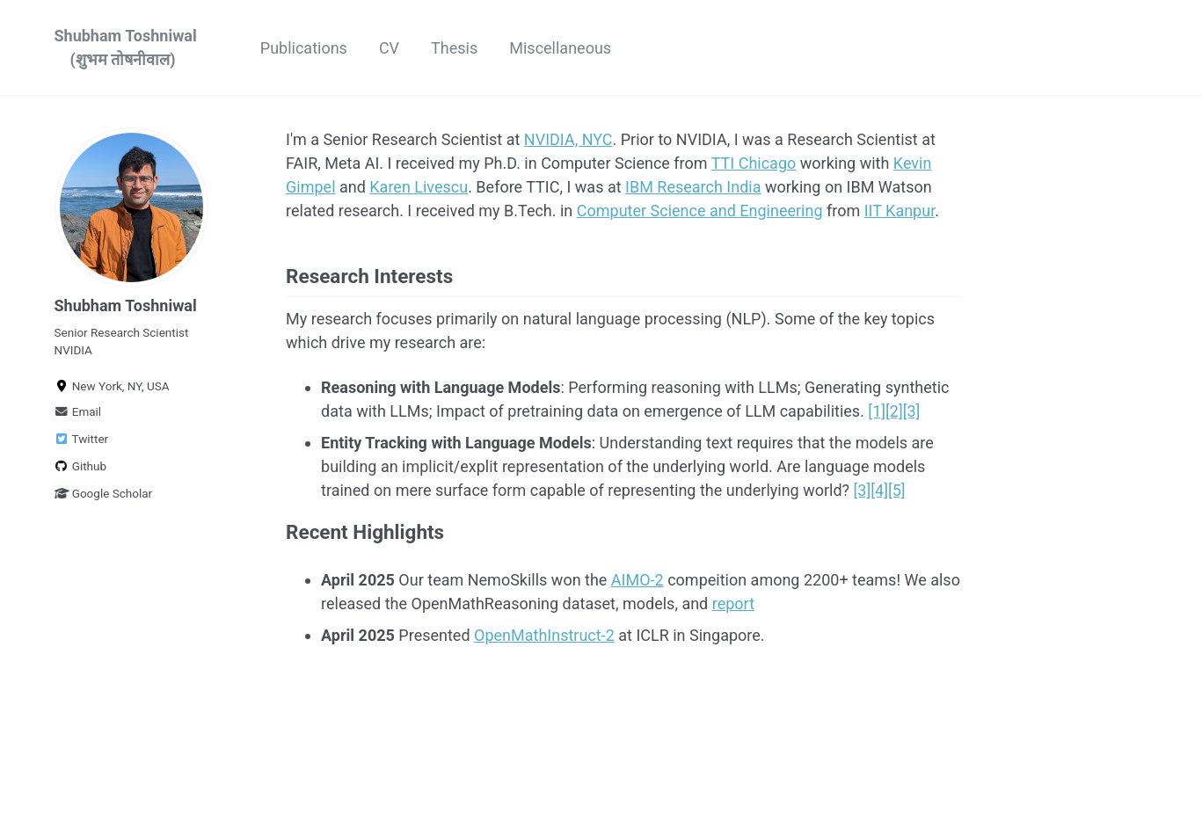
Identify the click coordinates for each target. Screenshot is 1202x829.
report (733, 603)
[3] (912, 411)
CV (389, 48)
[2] (894, 411)
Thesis (454, 48)
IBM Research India (693, 187)
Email (78, 411)
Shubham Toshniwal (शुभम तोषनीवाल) (126, 47)
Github (81, 466)
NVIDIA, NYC (568, 139)
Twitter (82, 439)
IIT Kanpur (899, 210)
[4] (879, 490)
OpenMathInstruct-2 (544, 635)
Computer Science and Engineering (700, 210)
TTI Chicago (754, 163)
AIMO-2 (637, 580)
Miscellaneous (560, 48)
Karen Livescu (418, 187)
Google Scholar (104, 493)
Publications (303, 48)
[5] (897, 490)
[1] (876, 411)
